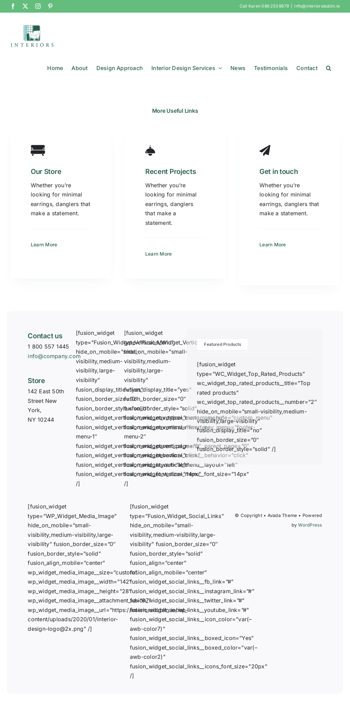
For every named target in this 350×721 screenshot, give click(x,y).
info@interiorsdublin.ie (317, 6)
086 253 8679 (275, 6)
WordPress (310, 525)
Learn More (44, 244)
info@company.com (54, 356)
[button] (328, 68)
